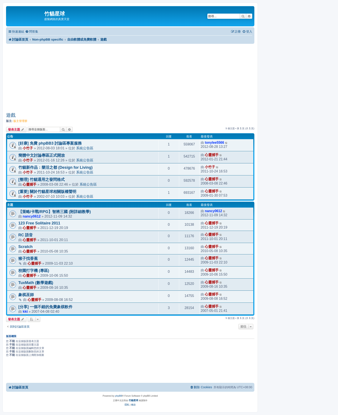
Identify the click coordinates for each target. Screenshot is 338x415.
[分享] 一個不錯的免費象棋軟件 (45, 307)
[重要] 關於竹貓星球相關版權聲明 (47, 191)
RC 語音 (25, 235)
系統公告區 (84, 148)
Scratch (25, 247)
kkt (25, 311)
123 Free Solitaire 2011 (39, 223)
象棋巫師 (26, 295)
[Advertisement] (130, 78)
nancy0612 (32, 216)
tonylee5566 (214, 142)
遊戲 (11, 115)
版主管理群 (20, 121)
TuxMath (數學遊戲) (35, 283)
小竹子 (28, 148)
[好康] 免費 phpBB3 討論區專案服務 (50, 143)
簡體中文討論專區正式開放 (41, 155)
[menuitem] (31, 31)
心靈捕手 (212, 155)
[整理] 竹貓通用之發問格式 (41, 179)
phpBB (118, 395)
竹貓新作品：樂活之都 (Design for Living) (55, 167)
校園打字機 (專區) (33, 270)
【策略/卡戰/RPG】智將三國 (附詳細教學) (54, 212)
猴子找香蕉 (28, 258)
